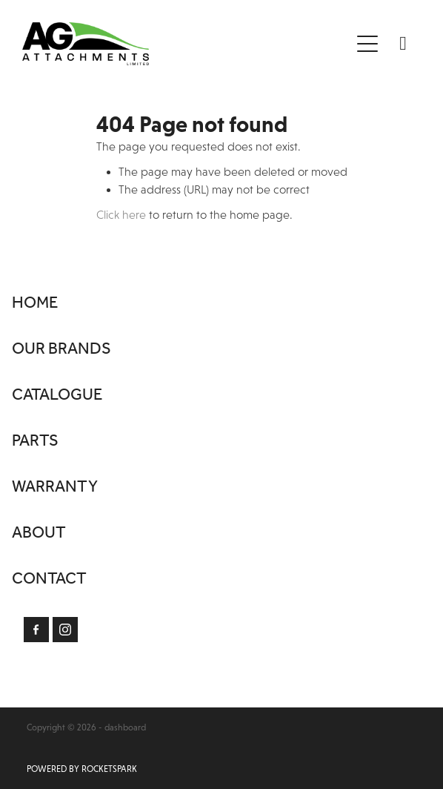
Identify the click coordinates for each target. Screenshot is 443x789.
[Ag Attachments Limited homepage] (186, 43)
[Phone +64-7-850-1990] (403, 44)
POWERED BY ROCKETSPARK (82, 769)
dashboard (125, 727)
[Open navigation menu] (367, 44)
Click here (121, 214)
